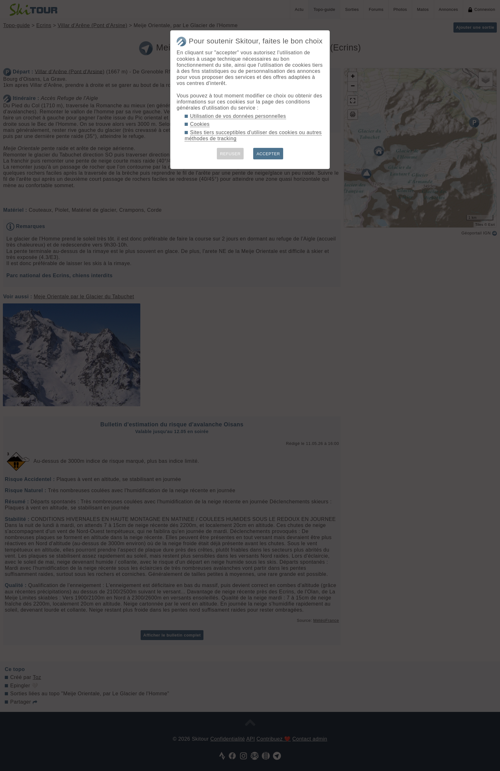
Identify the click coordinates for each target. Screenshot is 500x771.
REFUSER (230, 153)
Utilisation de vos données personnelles (238, 116)
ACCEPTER (268, 153)
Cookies (200, 124)
